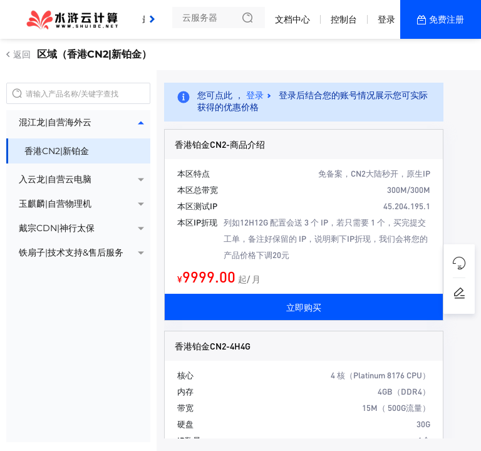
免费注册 (446, 19)
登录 (386, 19)
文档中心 (292, 19)
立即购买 (303, 307)
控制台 (344, 19)
